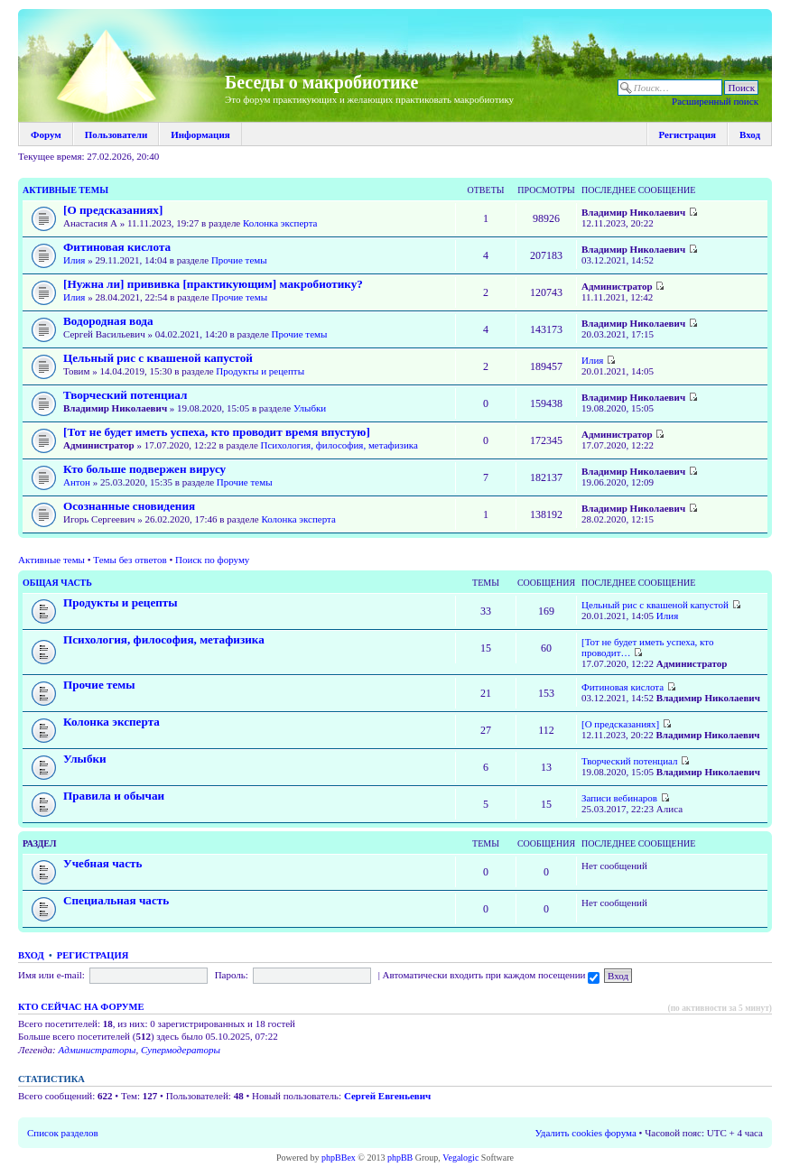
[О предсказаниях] (113, 210)
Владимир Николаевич (633, 212)
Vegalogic (460, 1157)
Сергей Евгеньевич (387, 1095)
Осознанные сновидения (129, 506)
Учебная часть (103, 863)
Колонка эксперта (280, 223)
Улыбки (309, 408)
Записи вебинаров (619, 797)
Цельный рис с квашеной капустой (158, 358)
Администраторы (96, 1049)
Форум (46, 134)
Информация (200, 134)
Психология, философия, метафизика (339, 445)
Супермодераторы (180, 1049)
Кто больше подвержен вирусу (144, 469)
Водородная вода (108, 321)
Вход (749, 134)
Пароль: (231, 974)
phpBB (400, 1157)
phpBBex (338, 1157)
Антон (76, 482)
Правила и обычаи (113, 795)
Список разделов (62, 1132)
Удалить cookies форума (586, 1132)
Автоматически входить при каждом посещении (491, 974)
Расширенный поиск (715, 101)
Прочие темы (239, 260)
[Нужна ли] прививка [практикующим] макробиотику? (213, 284)
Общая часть (57, 583)
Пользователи (116, 134)
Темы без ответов (129, 559)
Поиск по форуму (212, 559)
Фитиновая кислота (117, 247)
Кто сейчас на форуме (81, 1007)
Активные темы (65, 190)
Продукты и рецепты (260, 371)
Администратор (617, 286)
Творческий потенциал (125, 395)
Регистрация (687, 134)
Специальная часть (116, 900)
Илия (74, 260)
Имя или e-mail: (51, 974)
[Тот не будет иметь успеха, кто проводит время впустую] (216, 432)
